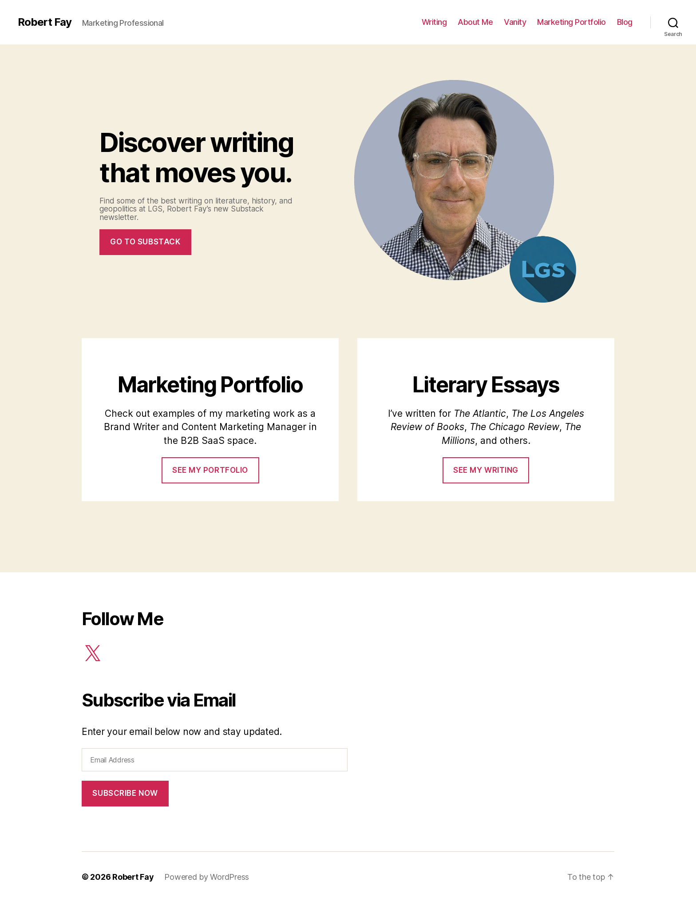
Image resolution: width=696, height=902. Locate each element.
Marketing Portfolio (571, 22)
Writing (434, 22)
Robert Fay (44, 22)
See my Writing (485, 470)
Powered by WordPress (206, 877)
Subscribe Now (125, 793)
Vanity (515, 22)
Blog (625, 22)
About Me (475, 22)
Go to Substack (145, 241)
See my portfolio (210, 470)
